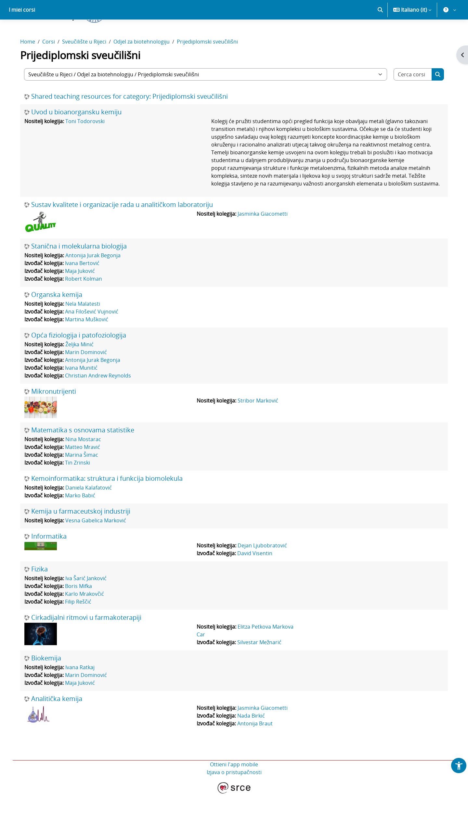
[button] (380, 32)
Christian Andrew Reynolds (101, 398)
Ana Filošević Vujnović (94, 334)
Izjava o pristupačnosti (234, 794)
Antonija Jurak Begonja (96, 278)
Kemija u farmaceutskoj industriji (83, 534)
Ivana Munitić (84, 390)
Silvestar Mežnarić (260, 665)
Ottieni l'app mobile (234, 787)
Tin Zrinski (80, 485)
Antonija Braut (255, 746)
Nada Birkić (252, 738)
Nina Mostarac (86, 462)
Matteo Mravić (85, 469)
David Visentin (255, 576)
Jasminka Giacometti (263, 236)
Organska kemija (59, 317)
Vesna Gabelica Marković (98, 543)
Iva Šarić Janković (89, 601)
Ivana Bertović (85, 285)
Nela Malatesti (85, 326)
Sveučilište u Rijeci (87, 64)
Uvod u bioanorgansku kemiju (79, 134)
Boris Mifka (81, 608)
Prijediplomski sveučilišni (210, 64)
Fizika (42, 591)
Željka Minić (82, 367)
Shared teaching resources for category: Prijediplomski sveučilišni (132, 119)
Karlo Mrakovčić (87, 616)
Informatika (52, 559)
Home (30, 64)
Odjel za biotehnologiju (144, 64)
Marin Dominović (89, 374)
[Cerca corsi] (410, 97)
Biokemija (49, 680)
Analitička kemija (59, 721)
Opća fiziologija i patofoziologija (81, 358)
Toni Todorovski (88, 143)
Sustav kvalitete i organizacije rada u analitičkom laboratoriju (125, 227)
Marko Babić (83, 518)
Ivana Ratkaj (83, 690)
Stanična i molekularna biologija (82, 269)
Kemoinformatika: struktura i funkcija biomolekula (110, 501)
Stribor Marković (258, 423)
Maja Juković (83, 293)
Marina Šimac (84, 477)
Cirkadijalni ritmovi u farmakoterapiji (89, 640)
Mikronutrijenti (56, 414)
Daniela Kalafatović (91, 510)
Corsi (51, 64)
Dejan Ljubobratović (263, 568)
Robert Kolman (86, 301)
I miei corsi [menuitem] (22, 32)
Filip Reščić (81, 624)
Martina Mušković (89, 342)
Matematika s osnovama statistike (85, 452)
